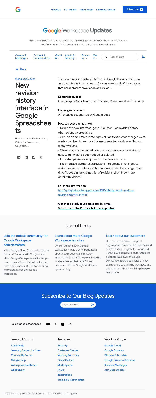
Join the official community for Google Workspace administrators (26, 240)
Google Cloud (112, 345)
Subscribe (134, 9)
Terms (74, 393)
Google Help (18, 360)
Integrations (65, 374)
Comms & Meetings (21, 57)
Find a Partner (66, 360)
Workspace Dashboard (24, 365)
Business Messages (115, 365)
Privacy (68, 393)
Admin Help (17, 345)
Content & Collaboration (42, 57)
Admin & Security (71, 57)
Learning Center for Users (26, 350)
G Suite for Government (27, 142)
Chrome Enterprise (115, 355)
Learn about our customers (125, 236)
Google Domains (114, 350)
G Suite (19, 138)
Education (85, 57)
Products (56, 9)
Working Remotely (68, 355)
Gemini (58, 57)
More (95, 57)
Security (62, 345)
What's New (18, 370)
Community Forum (21, 355)
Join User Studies (114, 370)
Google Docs (22, 146)
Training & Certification (71, 379)
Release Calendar (106, 9)
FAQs (61, 370)
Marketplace (65, 365)
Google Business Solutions (119, 360)
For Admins (70, 9)
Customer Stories (68, 350)
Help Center (86, 9)
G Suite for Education (35, 138)
